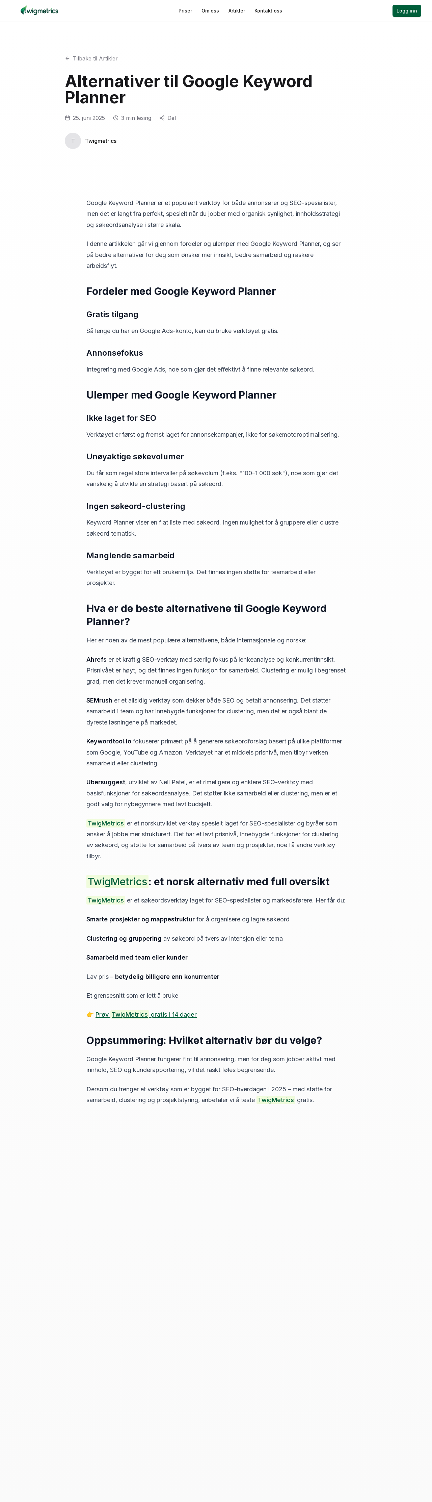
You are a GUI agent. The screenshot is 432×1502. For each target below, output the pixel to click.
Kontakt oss (268, 11)
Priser (185, 11)
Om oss (210, 11)
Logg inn (407, 11)
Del (171, 117)
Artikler (236, 11)
